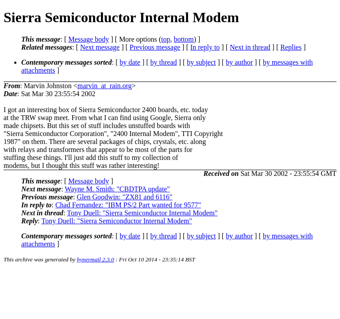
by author (239, 62)
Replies (290, 47)
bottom (183, 39)
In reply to (205, 47)
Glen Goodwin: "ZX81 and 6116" (124, 197)
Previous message (155, 47)
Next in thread (250, 47)
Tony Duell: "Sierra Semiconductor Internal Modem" (142, 213)
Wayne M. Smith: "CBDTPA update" (117, 189)
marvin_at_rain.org (104, 85)
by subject (201, 62)
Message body (88, 39)
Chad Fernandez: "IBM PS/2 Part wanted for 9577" (128, 205)
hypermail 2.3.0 (95, 259)
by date (130, 62)
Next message (100, 47)
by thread (164, 62)
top (165, 39)
